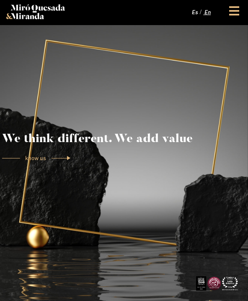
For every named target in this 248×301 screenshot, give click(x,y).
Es (194, 13)
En (207, 13)
